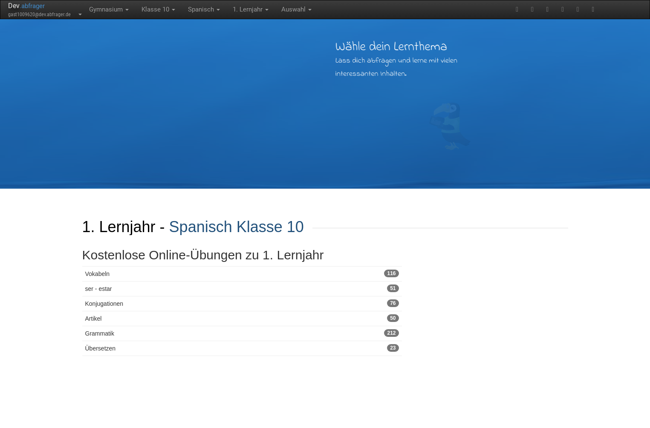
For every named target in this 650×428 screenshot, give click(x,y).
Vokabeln (242, 273)
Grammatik (242, 333)
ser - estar (242, 288)
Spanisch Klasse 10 (236, 227)
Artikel (242, 318)
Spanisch (204, 9)
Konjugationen (242, 303)
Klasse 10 (158, 9)
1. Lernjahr (251, 9)
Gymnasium (109, 9)
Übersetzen (242, 348)
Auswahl (296, 9)
